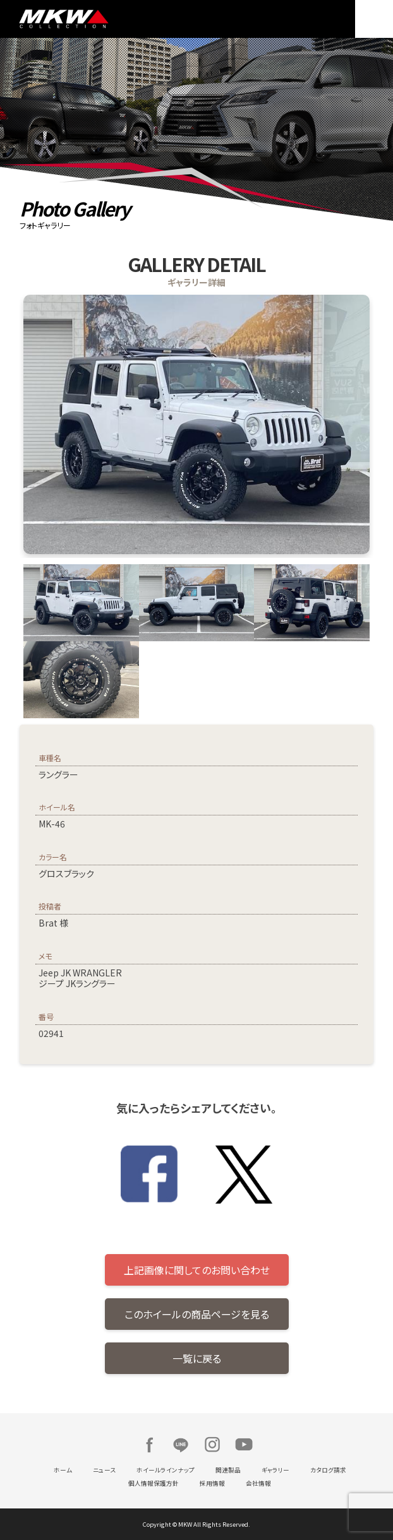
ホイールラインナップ (165, 1470)
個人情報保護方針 (153, 1483)
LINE (180, 1444)
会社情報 (258, 1483)
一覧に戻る (196, 1358)
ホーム (63, 1470)
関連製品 (228, 1470)
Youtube (244, 1444)
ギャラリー (275, 1470)
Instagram (212, 1444)
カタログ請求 (328, 1470)
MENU (374, 19)
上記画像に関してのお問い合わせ (197, 1269)
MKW (104, 19)
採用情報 (212, 1483)
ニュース (104, 1470)
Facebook (149, 1444)
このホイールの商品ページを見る (196, 1314)
